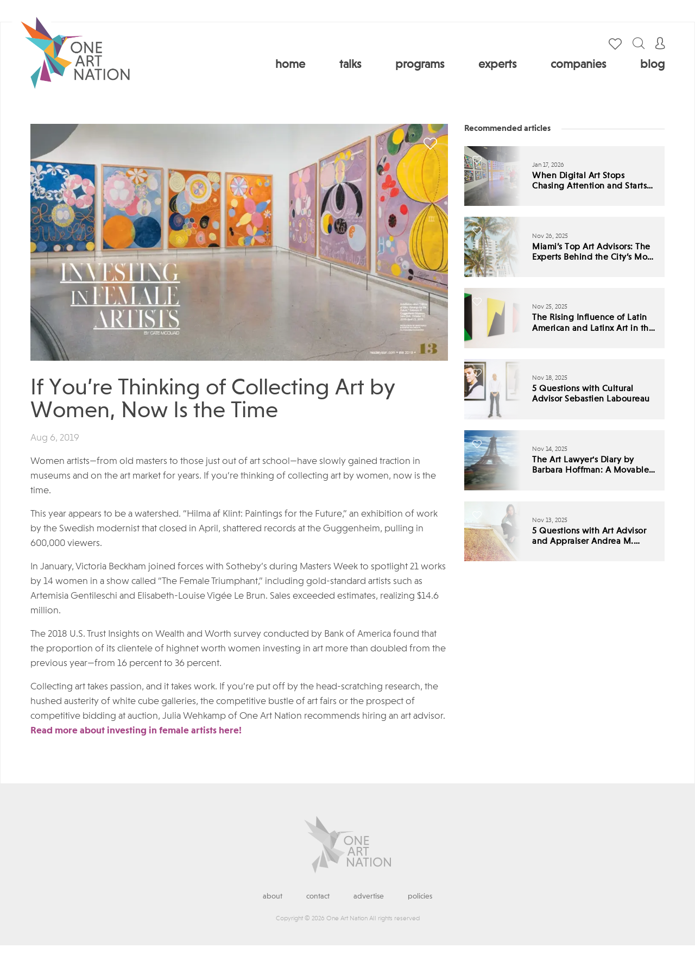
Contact (318, 896)
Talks (350, 65)
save (430, 144)
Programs (419, 65)
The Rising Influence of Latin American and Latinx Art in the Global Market (593, 323)
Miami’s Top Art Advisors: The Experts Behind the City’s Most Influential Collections (593, 253)
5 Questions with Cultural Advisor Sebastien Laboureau (591, 394)
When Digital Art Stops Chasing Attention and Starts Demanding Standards (589, 182)
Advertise (368, 896)
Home (290, 65)
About (272, 896)
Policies (420, 896)
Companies (578, 65)
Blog (652, 65)
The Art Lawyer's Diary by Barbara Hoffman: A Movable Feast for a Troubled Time (590, 466)
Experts (497, 65)
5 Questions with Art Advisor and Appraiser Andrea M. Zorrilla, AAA (589, 537)
